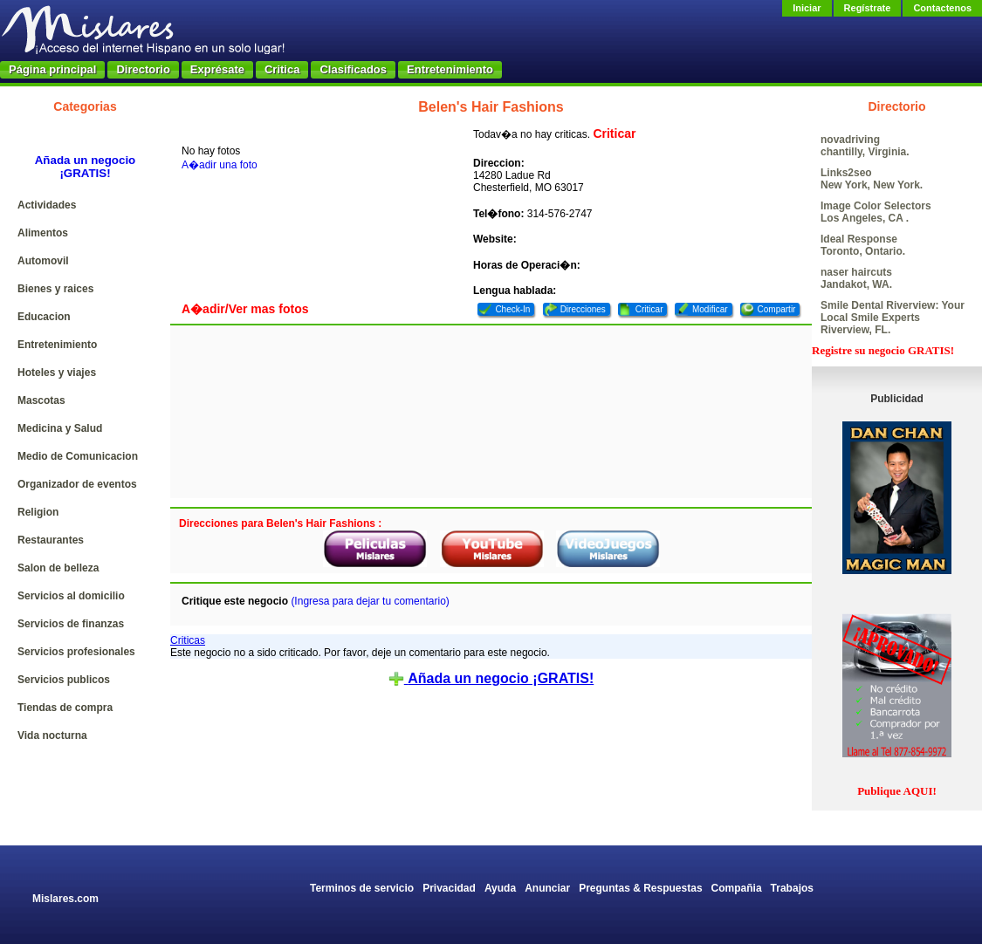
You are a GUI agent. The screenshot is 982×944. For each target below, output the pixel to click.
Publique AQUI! (897, 790)
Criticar (614, 133)
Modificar (710, 309)
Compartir (777, 309)
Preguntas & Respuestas (640, 888)
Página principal (52, 69)
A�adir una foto (220, 165)
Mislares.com (65, 899)
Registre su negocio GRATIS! (883, 350)
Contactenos (942, 8)
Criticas (187, 640)
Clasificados (353, 69)
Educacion (44, 317)
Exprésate (217, 69)
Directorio (142, 69)
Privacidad (449, 888)
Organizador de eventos (77, 484)
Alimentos (42, 233)
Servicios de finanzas (70, 624)
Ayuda (500, 888)
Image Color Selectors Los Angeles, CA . (876, 212)
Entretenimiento (450, 69)
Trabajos (792, 888)
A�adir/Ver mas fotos (245, 309)
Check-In (512, 309)
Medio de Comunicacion (77, 456)
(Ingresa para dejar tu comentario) (370, 601)
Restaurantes (50, 540)
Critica (281, 69)
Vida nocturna (52, 735)
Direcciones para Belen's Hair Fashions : (280, 523)
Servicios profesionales (76, 652)
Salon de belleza (58, 568)
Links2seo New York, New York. (872, 179)
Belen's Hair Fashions (491, 106)
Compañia (736, 888)
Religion (37, 512)
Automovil (43, 261)
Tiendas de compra (65, 707)
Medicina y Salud (59, 428)
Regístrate (867, 8)
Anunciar (547, 888)
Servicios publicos (63, 680)
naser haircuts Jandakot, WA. (856, 278)
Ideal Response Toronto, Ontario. (863, 245)
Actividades (46, 205)
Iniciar (807, 8)
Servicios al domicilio (71, 596)
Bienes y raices (55, 289)
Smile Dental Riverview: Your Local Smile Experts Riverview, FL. (893, 317)
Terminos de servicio (362, 888)
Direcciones (583, 309)
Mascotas (41, 400)
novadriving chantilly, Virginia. (865, 145)
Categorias (84, 106)
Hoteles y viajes (56, 372)
